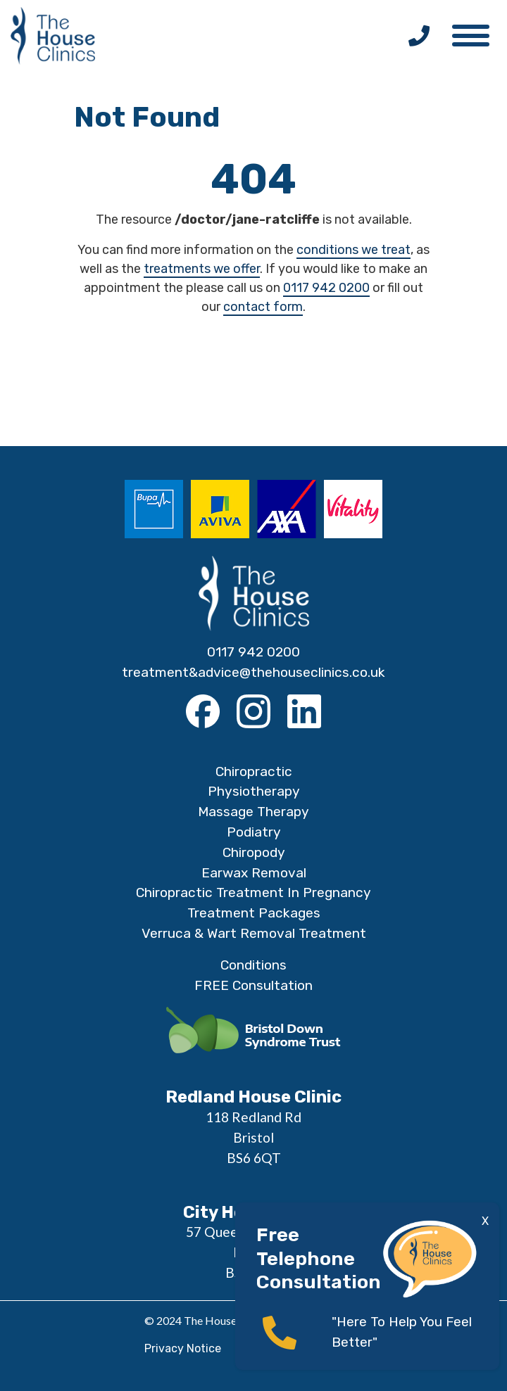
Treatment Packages (253, 913)
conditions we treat (353, 250)
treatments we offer (202, 269)
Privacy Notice (182, 1348)
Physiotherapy (254, 791)
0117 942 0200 (326, 288)
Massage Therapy (253, 812)
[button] (477, 32)
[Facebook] (203, 711)
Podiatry (254, 832)
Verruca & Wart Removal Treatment (254, 933)
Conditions (253, 965)
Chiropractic (253, 771)
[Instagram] (253, 711)
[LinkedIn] (304, 711)
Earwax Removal (253, 873)
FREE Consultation (253, 985)
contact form (263, 307)
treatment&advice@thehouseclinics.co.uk (253, 672)
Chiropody (254, 852)
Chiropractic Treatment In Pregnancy (253, 892)
